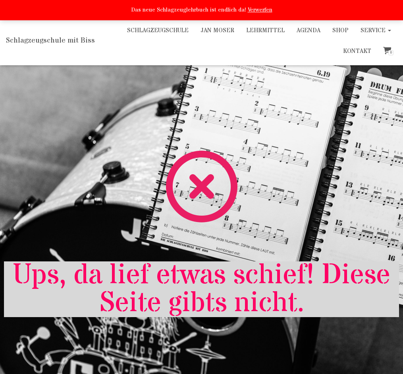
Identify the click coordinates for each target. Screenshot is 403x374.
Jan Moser (217, 30)
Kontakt (357, 51)
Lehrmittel (265, 30)
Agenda (308, 30)
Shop (340, 30)
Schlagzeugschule (158, 30)
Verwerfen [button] (260, 10)
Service (376, 30)
